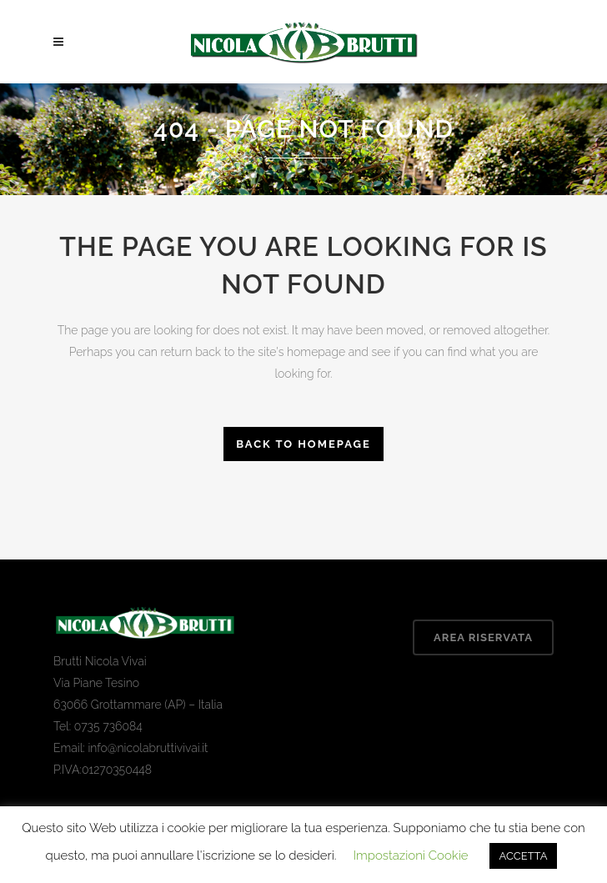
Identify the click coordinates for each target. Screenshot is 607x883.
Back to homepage (303, 444)
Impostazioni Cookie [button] (410, 855)
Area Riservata (483, 637)
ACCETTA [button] (523, 856)
